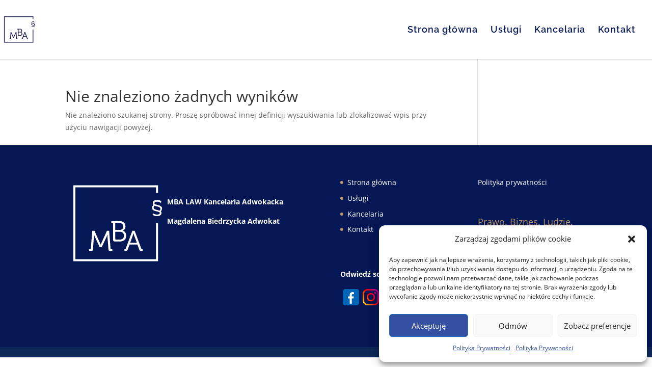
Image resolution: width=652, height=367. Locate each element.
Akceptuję (429, 326)
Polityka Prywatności (481, 348)
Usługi (506, 30)
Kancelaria (559, 30)
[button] (632, 239)
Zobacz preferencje (597, 326)
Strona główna (443, 30)
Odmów (513, 326)
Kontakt (617, 30)
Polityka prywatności (512, 182)
